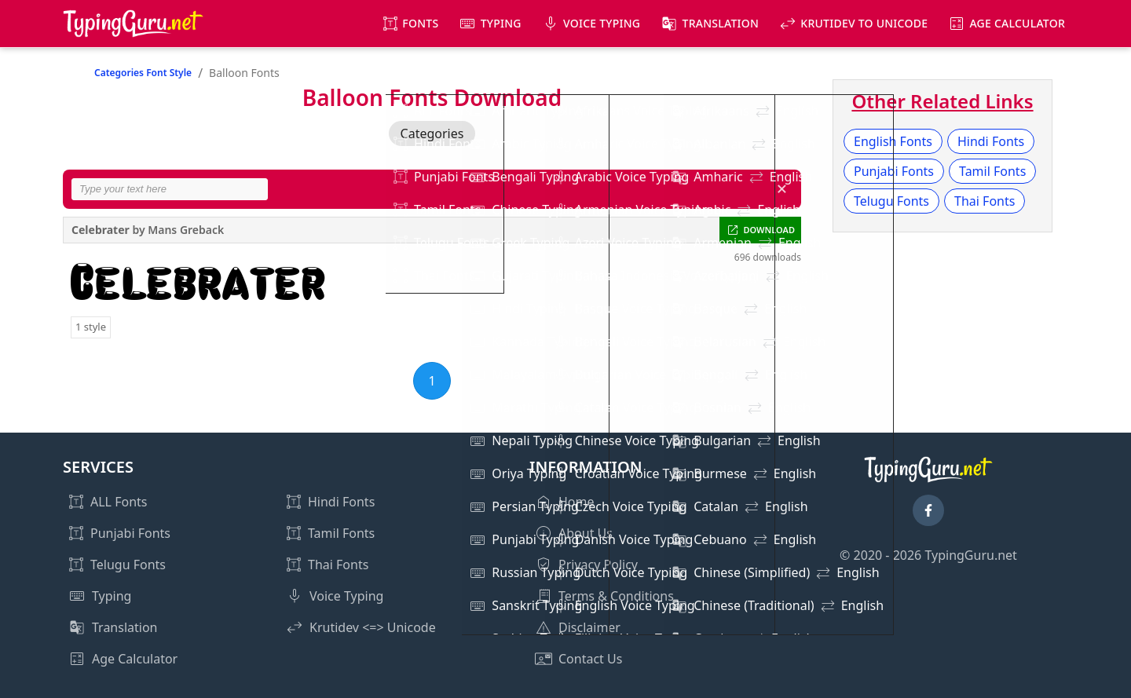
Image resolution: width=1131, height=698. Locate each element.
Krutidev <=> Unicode (372, 627)
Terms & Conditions (616, 596)
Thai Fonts (984, 201)
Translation (721, 23)
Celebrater (100, 229)
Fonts (420, 23)
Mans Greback (186, 229)
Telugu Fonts (891, 201)
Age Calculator (1017, 23)
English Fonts (893, 141)
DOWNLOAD (769, 230)
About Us (585, 533)
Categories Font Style (143, 72)
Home (576, 501)
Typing (501, 23)
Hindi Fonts (990, 141)
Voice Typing (601, 23)
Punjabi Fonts (894, 171)
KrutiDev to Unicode (864, 23)
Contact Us (590, 658)
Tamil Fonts (992, 171)
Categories (432, 133)
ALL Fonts (118, 501)
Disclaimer (589, 627)
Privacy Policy (598, 564)
